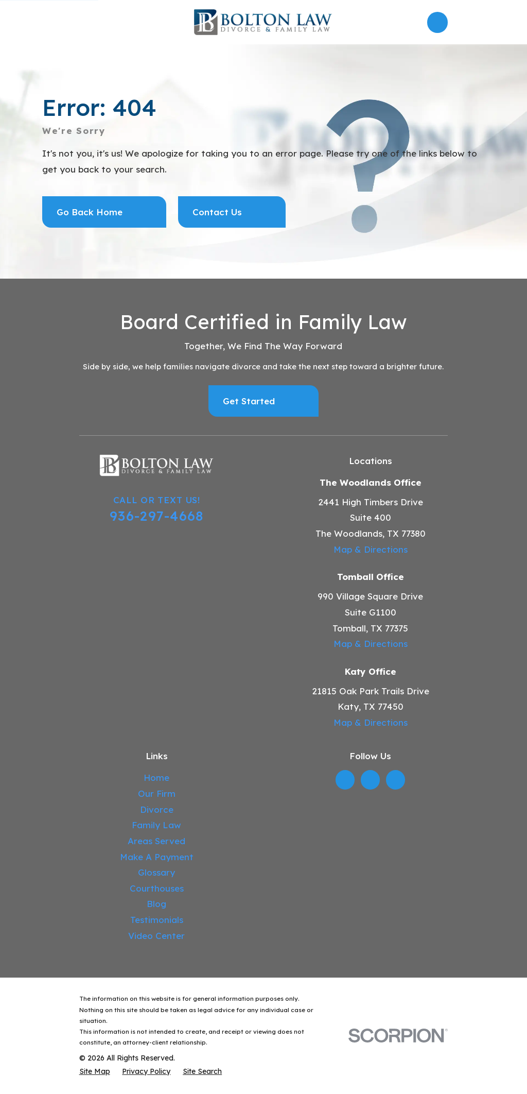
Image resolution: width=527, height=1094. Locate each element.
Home (156, 777)
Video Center (156, 935)
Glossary (156, 872)
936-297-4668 (156, 515)
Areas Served (156, 840)
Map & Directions (370, 549)
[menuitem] (94, 1072)
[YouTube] (395, 780)
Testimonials (156, 919)
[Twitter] (370, 780)
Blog (156, 903)
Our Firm (156, 793)
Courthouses (157, 888)
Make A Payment (157, 856)
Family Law (156, 824)
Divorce (156, 809)
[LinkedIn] (345, 780)
